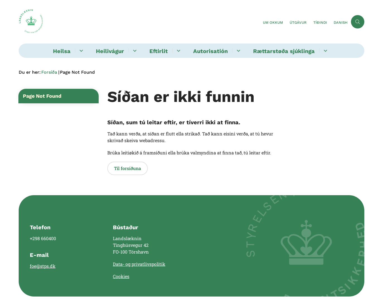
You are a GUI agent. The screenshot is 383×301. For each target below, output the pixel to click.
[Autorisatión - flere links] (237, 51)
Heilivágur (110, 51)
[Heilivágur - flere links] (134, 51)
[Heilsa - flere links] (80, 51)
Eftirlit (158, 51)
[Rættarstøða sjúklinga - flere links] (324, 51)
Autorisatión (210, 51)
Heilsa (62, 51)
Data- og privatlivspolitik (139, 264)
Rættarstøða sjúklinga (284, 51)
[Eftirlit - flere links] (177, 51)
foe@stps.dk (42, 266)
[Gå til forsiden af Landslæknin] (31, 22)
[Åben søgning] (357, 21)
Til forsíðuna (127, 168)
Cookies (121, 276)
